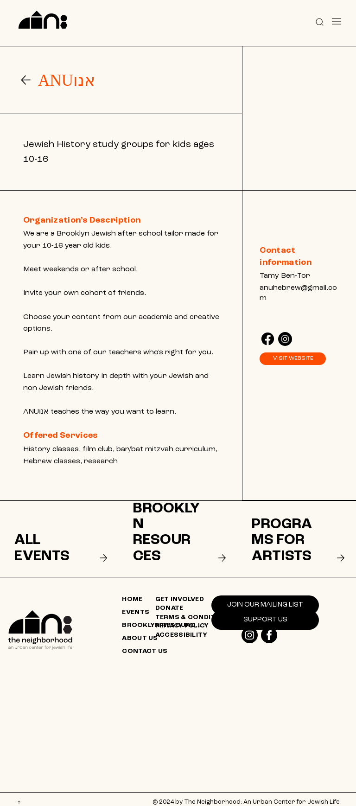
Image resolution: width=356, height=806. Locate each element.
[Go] (26, 80)
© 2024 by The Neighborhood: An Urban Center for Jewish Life (246, 796)
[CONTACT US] (163, 645)
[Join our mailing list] (265, 598)
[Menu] (336, 21)
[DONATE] (196, 602)
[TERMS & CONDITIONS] (196, 611)
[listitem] (59, 535)
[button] (319, 21)
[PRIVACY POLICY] (196, 619)
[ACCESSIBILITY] (196, 628)
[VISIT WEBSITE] (293, 358)
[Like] (267, 338)
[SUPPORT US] (265, 613)
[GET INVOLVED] (196, 593)
